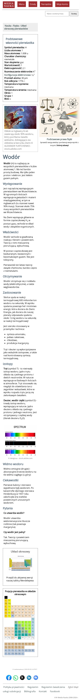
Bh (26, 616)
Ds (6, 637)
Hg (13, 634)
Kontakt (43, 691)
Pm (19, 644)
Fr (5, 616)
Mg (9, 603)
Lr (22, 653)
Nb (19, 609)
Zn (12, 628)
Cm (30, 650)
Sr (9, 609)
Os (29, 613)
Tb (33, 644)
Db (19, 616)
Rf (16, 616)
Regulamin (32, 687)
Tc (26, 609)
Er (12, 647)
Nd (16, 644)
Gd (30, 644)
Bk (33, 650)
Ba (9, 613)
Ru (29, 609)
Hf (16, 613)
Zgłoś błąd (73, 687)
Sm (23, 644)
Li (5, 600)
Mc (23, 637)
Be (9, 600)
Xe (33, 631)
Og (33, 637)
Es (9, 653)
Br (29, 628)
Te (26, 631)
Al (15, 625)
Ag (9, 631)
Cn (13, 637)
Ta (19, 613)
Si (19, 625)
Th (9, 650)
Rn (33, 634)
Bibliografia (30, 691)
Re (26, 613)
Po (26, 634)
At (29, 634)
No (19, 653)
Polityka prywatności (13, 687)
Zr (15, 609)
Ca (9, 606)
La (6, 644)
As (22, 628)
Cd (13, 631)
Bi (22, 634)
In (15, 631)
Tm (16, 647)
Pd (6, 631)
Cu (9, 628)
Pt (5, 634)
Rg (9, 637)
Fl (19, 637)
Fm (13, 653)
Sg (22, 616)
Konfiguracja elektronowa (17, 75)
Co (33, 606)
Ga (16, 628)
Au (9, 634)
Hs (29, 616)
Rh (33, 609)
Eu (26, 644)
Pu (23, 650)
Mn (26, 606)
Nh (16, 637)
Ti (15, 606)
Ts (29, 637)
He (33, 619)
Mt (33, 616)
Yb (19, 647)
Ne (33, 622)
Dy (6, 647)
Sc (12, 606)
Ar (32, 625)
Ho (9, 647)
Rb (6, 609)
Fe (29, 606)
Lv (26, 637)
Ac (6, 650)
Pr (12, 644)
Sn (19, 631)
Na (6, 603)
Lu (23, 647)
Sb (23, 631)
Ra (9, 616)
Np (19, 650)
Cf (5, 653)
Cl (29, 625)
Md (16, 653)
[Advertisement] (59, 55)
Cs (6, 613)
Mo (23, 609)
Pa (12, 650)
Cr (22, 606)
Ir (32, 613)
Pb (19, 634)
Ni (5, 628)
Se (26, 628)
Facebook (55, 691)
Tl (15, 634)
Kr (32, 628)
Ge (19, 628)
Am (26, 650)
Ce (9, 644)
